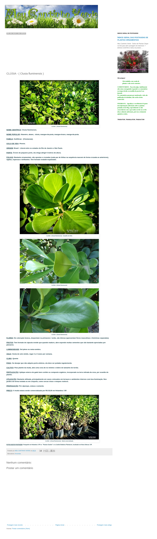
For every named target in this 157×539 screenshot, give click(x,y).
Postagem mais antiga (104, 525)
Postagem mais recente (15, 525)
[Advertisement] (59, 52)
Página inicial (59, 525)
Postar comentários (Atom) (21, 528)
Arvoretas (18, 453)
